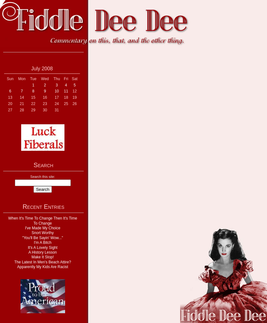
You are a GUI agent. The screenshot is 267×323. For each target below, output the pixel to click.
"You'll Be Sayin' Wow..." (42, 238)
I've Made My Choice (42, 228)
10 (57, 91)
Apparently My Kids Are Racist (42, 267)
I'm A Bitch (43, 242)
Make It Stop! (43, 257)
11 (66, 91)
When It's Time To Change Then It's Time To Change (42, 220)
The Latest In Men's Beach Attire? (42, 262)
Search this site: (42, 177)
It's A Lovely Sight (43, 247)
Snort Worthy (43, 233)
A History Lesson (42, 252)
